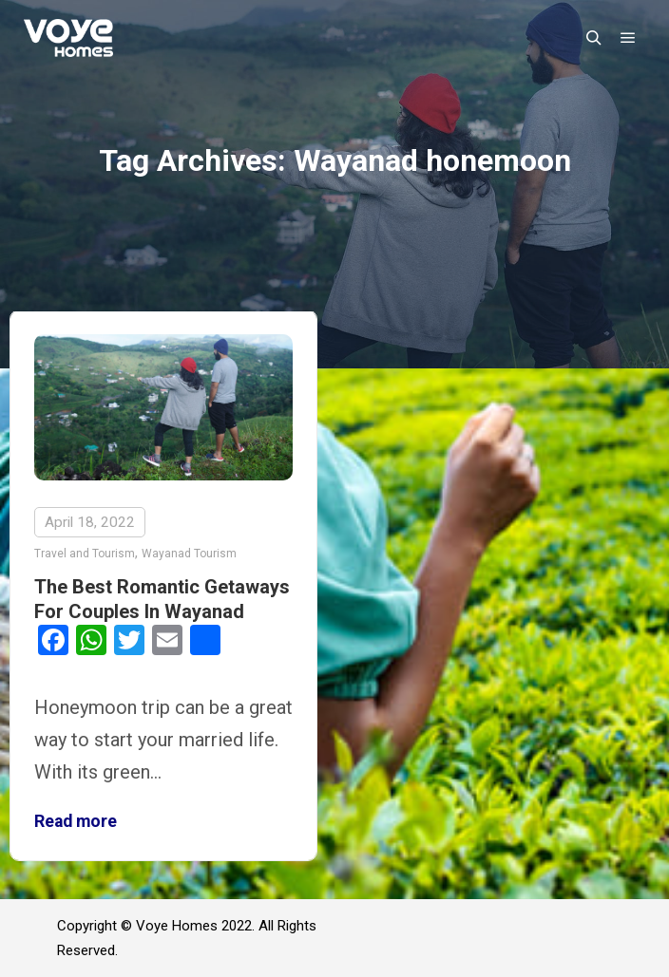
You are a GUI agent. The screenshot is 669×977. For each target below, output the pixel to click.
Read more (75, 821)
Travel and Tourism (84, 553)
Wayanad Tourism (189, 553)
